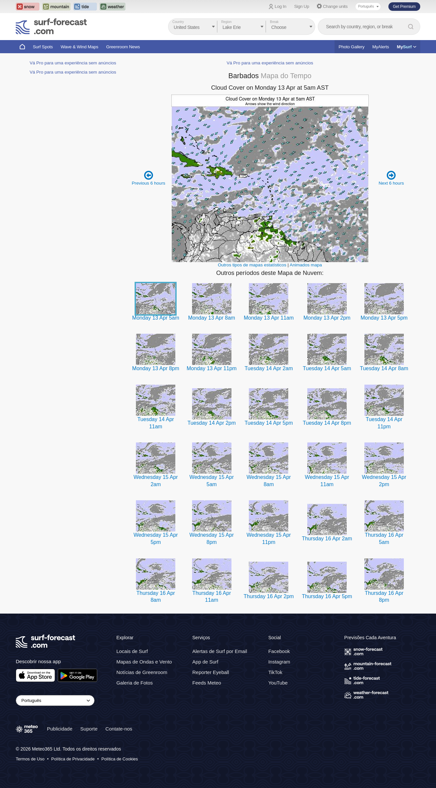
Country (178, 22)
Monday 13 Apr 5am (155, 318)
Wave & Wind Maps (79, 46)
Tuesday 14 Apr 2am (269, 368)
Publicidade (60, 729)
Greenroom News (123, 46)
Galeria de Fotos (134, 683)
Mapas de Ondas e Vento (144, 661)
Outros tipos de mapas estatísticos (252, 264)
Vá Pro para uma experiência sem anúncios (73, 62)
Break (274, 22)
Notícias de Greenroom (141, 672)
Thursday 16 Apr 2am (327, 538)
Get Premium (404, 6)
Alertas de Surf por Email (219, 651)
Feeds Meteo (206, 683)
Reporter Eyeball (210, 672)
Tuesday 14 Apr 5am (327, 368)
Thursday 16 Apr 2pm (269, 596)
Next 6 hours (391, 178)
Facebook (279, 651)
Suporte (89, 729)
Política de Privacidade (73, 758)
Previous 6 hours (148, 178)
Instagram (279, 661)
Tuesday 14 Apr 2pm (211, 423)
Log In (280, 6)
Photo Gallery (351, 46)
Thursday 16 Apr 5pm (327, 596)
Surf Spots (43, 46)
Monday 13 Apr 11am (269, 318)
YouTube (278, 683)
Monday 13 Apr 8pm (155, 368)
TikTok (275, 672)
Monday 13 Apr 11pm (212, 368)
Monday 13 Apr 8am (211, 318)
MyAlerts (380, 46)
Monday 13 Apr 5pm (383, 318)
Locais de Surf (132, 651)
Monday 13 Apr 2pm (326, 318)
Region (226, 22)
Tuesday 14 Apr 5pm (269, 423)
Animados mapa (306, 264)
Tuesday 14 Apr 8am (384, 368)
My (406, 47)
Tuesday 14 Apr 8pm (327, 423)
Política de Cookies (119, 758)
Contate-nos (118, 729)
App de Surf (205, 661)
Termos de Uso (30, 758)
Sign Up (301, 6)
